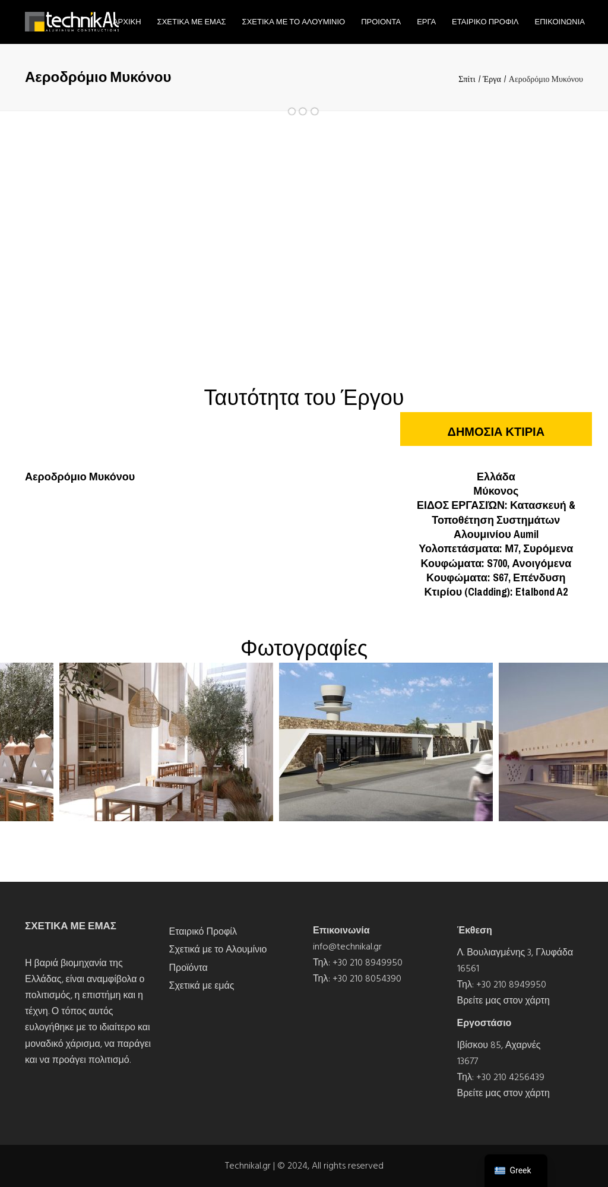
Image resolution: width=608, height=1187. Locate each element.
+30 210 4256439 (510, 1077)
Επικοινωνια (560, 22)
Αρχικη (127, 22)
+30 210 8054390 (366, 978)
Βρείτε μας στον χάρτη (503, 1000)
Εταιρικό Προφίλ (203, 931)
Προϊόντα (188, 968)
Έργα (492, 79)
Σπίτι (466, 79)
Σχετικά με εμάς (202, 985)
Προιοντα (381, 22)
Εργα (426, 22)
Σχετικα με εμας (191, 22)
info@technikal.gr (347, 946)
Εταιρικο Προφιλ (485, 22)
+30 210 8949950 (367, 962)
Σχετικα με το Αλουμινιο (294, 22)
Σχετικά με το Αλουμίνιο (218, 949)
